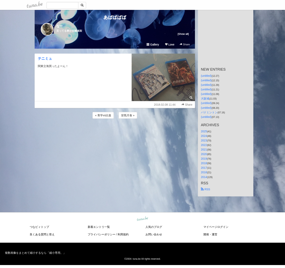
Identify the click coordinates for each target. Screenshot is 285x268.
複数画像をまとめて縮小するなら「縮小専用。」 (35, 252)
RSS (205, 189)
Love (169, 44)
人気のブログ (153, 226)
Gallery (153, 44)
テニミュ (45, 59)
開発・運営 (210, 234)
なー (59, 26)
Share (185, 44)
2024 (204, 135)
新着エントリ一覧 (99, 226)
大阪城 (205, 98)
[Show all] (183, 33)
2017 (204, 167)
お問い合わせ (153, 234)
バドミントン (209, 112)
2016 (204, 172)
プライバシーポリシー (101, 234)
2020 (204, 154)
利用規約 (123, 234)
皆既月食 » (128, 115)
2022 (204, 145)
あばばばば (115, 17)
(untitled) (206, 75)
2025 (204, 131)
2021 (204, 149)
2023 (204, 140)
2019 (204, 158)
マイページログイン (215, 226)
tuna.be (142, 218)
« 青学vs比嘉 (103, 115)
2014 (204, 177)
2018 (204, 163)
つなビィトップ (39, 226)
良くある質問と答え (42, 234)
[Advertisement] (115, 130)
